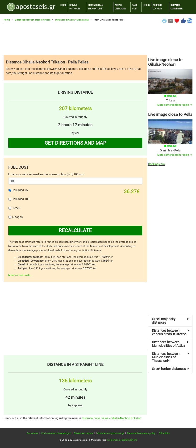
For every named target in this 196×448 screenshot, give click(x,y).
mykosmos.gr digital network (122, 439)
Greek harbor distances (170, 369)
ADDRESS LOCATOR (157, 7)
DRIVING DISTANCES (74, 7)
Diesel (15, 208)
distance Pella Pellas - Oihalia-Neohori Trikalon (111, 418)
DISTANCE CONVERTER (177, 7)
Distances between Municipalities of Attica (170, 344)
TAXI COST (134, 7)
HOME (63, 5)
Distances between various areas (72, 19)
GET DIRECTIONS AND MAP (75, 143)
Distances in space (83, 433)
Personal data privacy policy (141, 433)
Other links (164, 433)
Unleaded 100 (20, 199)
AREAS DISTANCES (120, 7)
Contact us (32, 433)
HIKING (146, 5)
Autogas (17, 217)
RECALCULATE (75, 230)
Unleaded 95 (20, 190)
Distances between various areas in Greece (170, 332)
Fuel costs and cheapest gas (56, 433)
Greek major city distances (170, 320)
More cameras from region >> (174, 104)
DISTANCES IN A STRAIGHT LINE (95, 7)
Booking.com (156, 164)
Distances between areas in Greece (32, 19)
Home (7, 19)
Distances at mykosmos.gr (110, 433)
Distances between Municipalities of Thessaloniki (170, 357)
